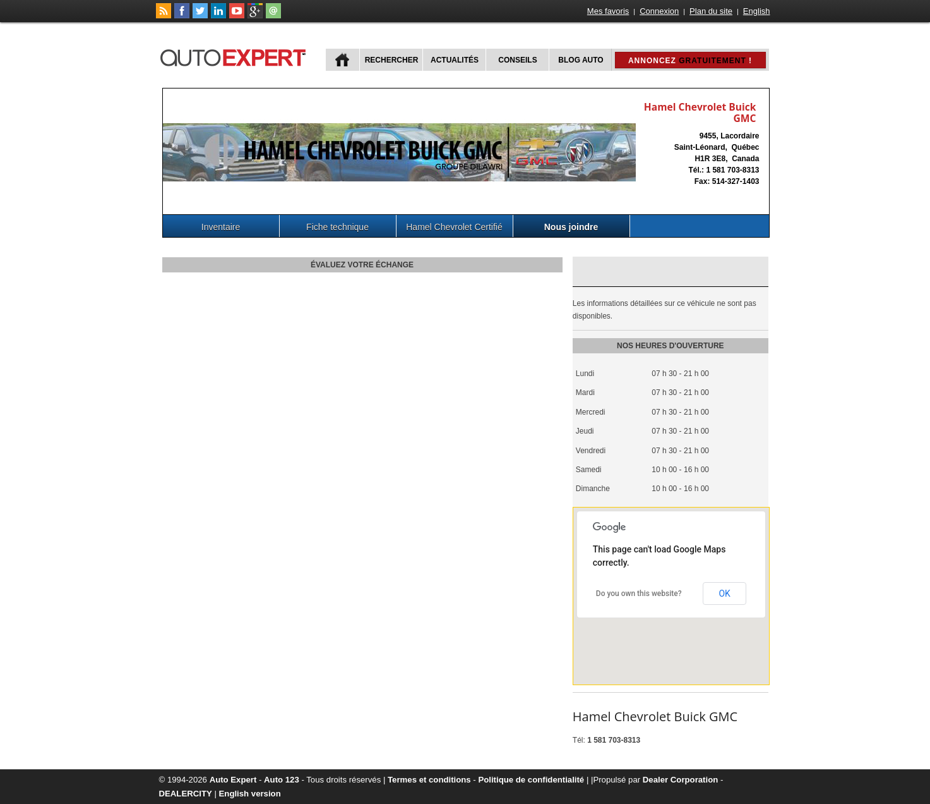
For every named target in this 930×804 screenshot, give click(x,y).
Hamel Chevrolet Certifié (454, 227)
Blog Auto (580, 60)
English (756, 11)
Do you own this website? (639, 593)
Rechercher (392, 60)
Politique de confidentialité (531, 779)
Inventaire (220, 227)
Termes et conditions (429, 779)
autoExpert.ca (235, 56)
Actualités (455, 60)
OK (724, 593)
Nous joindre (571, 227)
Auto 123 (281, 779)
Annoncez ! (690, 60)
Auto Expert (233, 779)
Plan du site (710, 11)
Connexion (659, 11)
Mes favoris (608, 11)
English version (250, 793)
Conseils (517, 60)
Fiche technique (337, 227)
